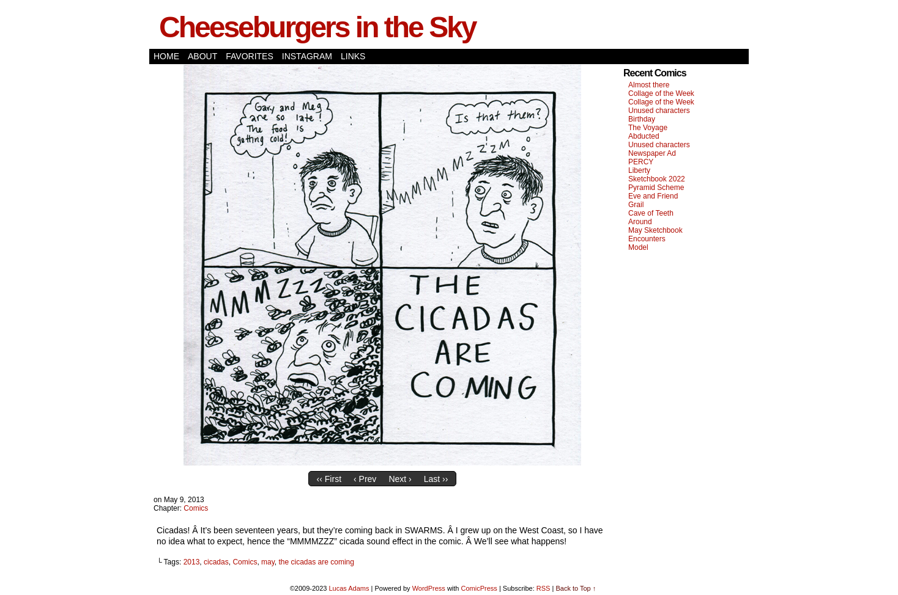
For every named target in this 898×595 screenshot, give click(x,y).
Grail (636, 204)
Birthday (641, 119)
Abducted (643, 136)
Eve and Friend (653, 196)
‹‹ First (329, 479)
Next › (399, 479)
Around (640, 221)
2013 (192, 562)
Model (638, 247)
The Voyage (647, 127)
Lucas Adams (348, 588)
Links (353, 56)
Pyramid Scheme (656, 187)
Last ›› (436, 479)
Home (166, 56)
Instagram (307, 56)
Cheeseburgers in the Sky (317, 27)
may (268, 562)
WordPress (428, 588)
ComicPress (479, 588)
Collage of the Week (661, 93)
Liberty (639, 170)
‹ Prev (365, 479)
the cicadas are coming (316, 562)
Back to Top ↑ (575, 588)
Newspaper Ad (652, 153)
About (202, 56)
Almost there (648, 85)
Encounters (647, 239)
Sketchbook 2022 (656, 179)
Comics (196, 508)
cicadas (216, 562)
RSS (543, 588)
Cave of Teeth (651, 213)
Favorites (249, 56)
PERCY (640, 162)
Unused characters (659, 110)
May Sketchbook (655, 230)
